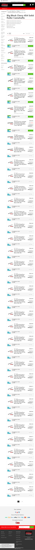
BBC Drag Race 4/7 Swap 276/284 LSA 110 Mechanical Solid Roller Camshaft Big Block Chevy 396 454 (20, 68)
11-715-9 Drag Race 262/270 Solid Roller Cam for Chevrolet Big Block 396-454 (19, 238)
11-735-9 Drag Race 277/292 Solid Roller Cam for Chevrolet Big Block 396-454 (19, 363)
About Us (2, 65)
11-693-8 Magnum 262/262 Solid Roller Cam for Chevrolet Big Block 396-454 (19, 149)
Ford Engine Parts (3, 16)
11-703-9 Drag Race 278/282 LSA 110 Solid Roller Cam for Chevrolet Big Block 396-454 (20, 188)
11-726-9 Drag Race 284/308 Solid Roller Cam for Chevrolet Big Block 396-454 (19, 326)
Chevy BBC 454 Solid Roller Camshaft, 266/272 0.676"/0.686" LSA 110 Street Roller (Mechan (19, 81)
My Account (3, 533)
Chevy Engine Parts (3, 14)
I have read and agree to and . (26, 528)
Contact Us (2, 69)
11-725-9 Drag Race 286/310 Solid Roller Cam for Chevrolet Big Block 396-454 (19, 313)
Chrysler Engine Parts (3, 22)
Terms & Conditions (27, 528)
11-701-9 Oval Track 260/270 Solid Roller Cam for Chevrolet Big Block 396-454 (19, 175)
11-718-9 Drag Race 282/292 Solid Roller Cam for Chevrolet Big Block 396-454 (19, 263)
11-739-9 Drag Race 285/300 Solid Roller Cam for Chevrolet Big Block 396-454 (19, 414)
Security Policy (18, 539)
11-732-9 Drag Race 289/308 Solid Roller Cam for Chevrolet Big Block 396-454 (19, 338)
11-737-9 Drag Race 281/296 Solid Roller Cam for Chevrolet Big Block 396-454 (19, 389)
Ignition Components (3, 45)
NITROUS (2, 60)
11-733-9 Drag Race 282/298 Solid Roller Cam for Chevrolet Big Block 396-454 (19, 351)
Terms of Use (18, 533)
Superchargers (3, 52)
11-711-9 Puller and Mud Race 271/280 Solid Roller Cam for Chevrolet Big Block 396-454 (20, 213)
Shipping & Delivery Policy (19, 542)
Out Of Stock (30, 143)
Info (32, 41)
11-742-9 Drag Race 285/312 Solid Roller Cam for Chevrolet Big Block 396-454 (19, 439)
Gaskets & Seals (2, 42)
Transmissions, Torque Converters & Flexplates (3, 25)
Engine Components (3, 48)
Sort (23, 33)
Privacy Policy (32, 528)
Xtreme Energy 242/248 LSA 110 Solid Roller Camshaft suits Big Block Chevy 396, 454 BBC (20, 109)
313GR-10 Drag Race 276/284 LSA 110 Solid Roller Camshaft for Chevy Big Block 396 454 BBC (19, 53)
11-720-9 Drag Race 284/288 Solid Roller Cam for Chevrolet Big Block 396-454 (19, 276)
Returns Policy (2, 67)
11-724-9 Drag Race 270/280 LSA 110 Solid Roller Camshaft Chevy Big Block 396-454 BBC (20, 40)
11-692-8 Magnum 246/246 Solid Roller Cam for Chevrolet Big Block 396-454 (19, 137)
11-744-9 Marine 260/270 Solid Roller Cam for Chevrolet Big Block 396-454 (19, 464)
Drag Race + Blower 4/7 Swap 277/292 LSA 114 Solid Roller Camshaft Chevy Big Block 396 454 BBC (20, 96)
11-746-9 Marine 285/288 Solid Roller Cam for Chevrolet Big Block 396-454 (19, 489)
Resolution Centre (3, 537)
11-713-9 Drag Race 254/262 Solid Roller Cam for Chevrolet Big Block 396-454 (19, 225)
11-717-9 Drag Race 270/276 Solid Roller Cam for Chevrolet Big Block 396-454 (19, 251)
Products (4, 8)
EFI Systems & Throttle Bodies (3, 36)
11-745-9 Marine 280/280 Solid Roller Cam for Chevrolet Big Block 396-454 (19, 476)
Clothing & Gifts (2, 58)
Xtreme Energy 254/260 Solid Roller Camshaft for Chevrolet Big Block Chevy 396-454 (20, 123)
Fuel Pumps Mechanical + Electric (3, 33)
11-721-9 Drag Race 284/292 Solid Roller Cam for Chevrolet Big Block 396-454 (19, 288)
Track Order (3, 535)
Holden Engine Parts (3, 19)
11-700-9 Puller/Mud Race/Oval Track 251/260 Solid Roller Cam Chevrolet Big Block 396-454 (20, 163)
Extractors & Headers (3, 40)
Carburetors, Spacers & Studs (3, 29)
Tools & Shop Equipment (2, 55)
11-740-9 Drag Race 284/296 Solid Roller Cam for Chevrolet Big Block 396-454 (19, 426)
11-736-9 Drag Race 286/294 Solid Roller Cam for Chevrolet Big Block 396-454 (19, 376)
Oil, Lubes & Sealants (3, 50)
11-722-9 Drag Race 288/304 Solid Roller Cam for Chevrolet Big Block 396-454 (19, 301)
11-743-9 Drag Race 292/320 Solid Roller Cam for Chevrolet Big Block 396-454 (19, 451)
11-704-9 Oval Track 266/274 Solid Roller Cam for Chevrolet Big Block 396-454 (19, 200)
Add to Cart (30, 60)
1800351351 (5, 0)
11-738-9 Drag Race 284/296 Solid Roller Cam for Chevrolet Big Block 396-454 (19, 401)
